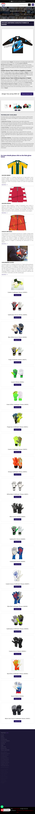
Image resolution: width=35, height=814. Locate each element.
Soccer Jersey (6, 175)
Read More (5, 184)
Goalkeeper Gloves (8, 262)
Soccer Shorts (6, 203)
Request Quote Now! (27, 94)
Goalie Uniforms (7, 231)
